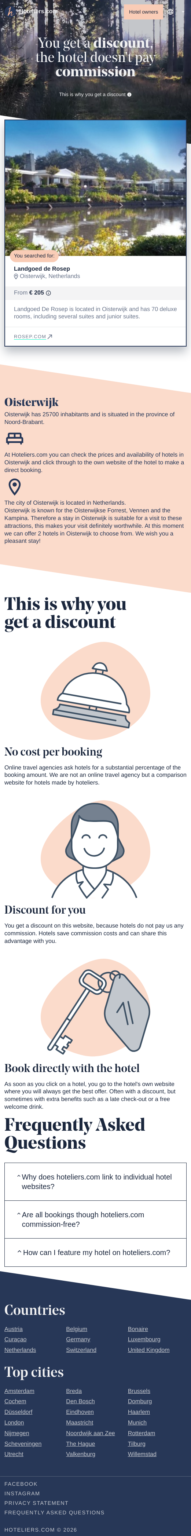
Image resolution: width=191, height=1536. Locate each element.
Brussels (139, 1391)
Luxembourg (144, 1339)
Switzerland (81, 1350)
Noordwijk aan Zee (90, 1433)
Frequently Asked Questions (54, 1513)
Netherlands (20, 1350)
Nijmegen (16, 1433)
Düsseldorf (18, 1412)
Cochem (15, 1401)
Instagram (22, 1494)
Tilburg (137, 1444)
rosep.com (34, 336)
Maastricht (79, 1423)
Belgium (76, 1329)
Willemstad (142, 1454)
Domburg (140, 1401)
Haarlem (139, 1412)
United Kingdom (149, 1350)
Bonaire (138, 1329)
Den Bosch (80, 1401)
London (14, 1423)
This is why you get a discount (95, 94)
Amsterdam (19, 1391)
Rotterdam (141, 1433)
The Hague (80, 1444)
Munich (137, 1423)
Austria (13, 1329)
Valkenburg (80, 1454)
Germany (78, 1339)
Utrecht (13, 1454)
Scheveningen (22, 1444)
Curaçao (15, 1339)
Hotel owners (143, 12)
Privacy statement (36, 1503)
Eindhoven (80, 1412)
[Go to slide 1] (95, 244)
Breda (74, 1391)
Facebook (21, 1484)
